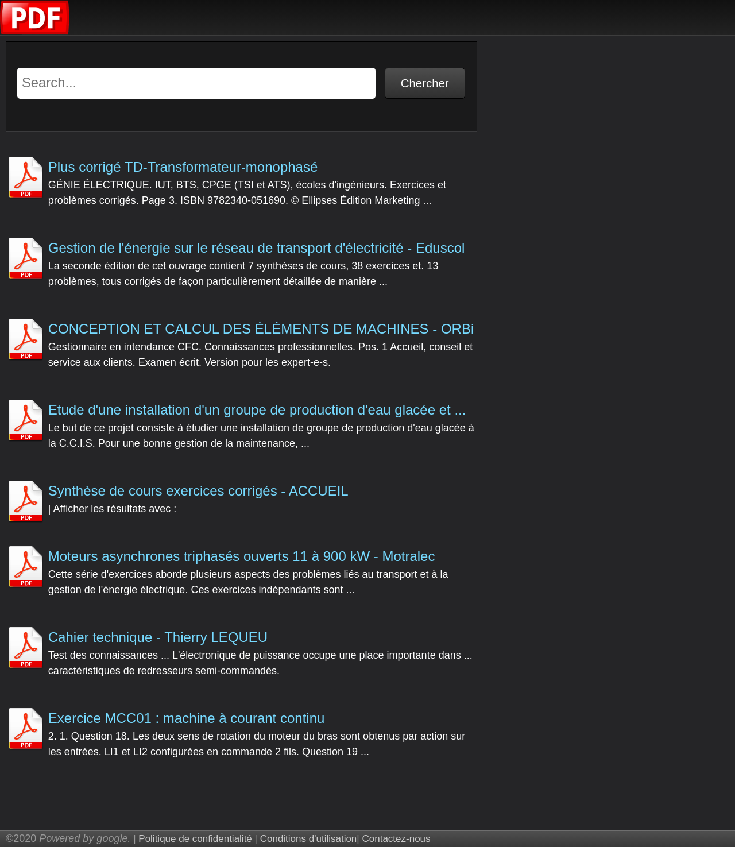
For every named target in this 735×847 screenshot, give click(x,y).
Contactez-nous (396, 838)
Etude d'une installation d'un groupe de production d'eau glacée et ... (257, 409)
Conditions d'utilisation (308, 838)
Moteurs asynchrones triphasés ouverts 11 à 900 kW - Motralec (241, 556)
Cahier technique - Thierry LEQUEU (158, 637)
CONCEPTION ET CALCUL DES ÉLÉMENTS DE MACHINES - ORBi (261, 329)
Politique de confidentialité (195, 838)
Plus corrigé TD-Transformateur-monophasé (183, 167)
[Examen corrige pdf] (35, 31)
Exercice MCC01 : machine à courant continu (186, 718)
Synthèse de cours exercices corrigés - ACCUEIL (198, 490)
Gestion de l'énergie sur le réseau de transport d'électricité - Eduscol (256, 248)
